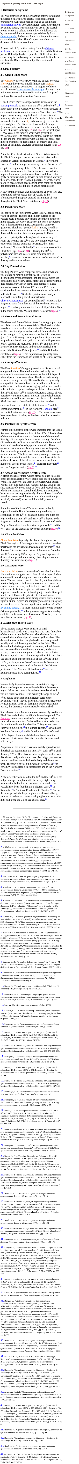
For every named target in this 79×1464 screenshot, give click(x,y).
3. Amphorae (70, 125)
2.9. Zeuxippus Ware (69, 105)
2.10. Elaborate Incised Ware (70, 117)
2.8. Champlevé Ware (69, 93)
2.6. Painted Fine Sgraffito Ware (70, 81)
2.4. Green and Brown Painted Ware (70, 61)
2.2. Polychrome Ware (69, 40)
